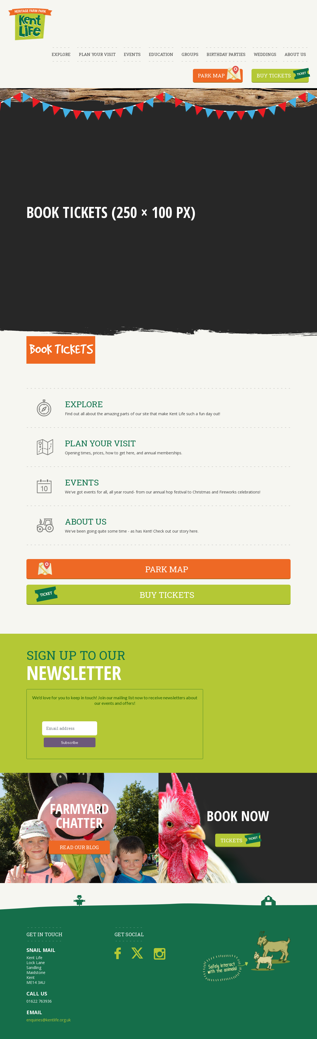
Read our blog (79, 847)
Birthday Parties (226, 54)
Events (132, 54)
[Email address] (69, 728)
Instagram (159, 954)
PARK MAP (166, 569)
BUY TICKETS (167, 594)
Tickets (231, 840)
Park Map (211, 75)
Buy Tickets (274, 75)
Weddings (265, 54)
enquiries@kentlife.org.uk (48, 1019)
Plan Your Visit (97, 54)
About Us (295, 54)
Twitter (137, 954)
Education (161, 54)
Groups (190, 54)
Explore (61, 54)
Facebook (117, 954)
